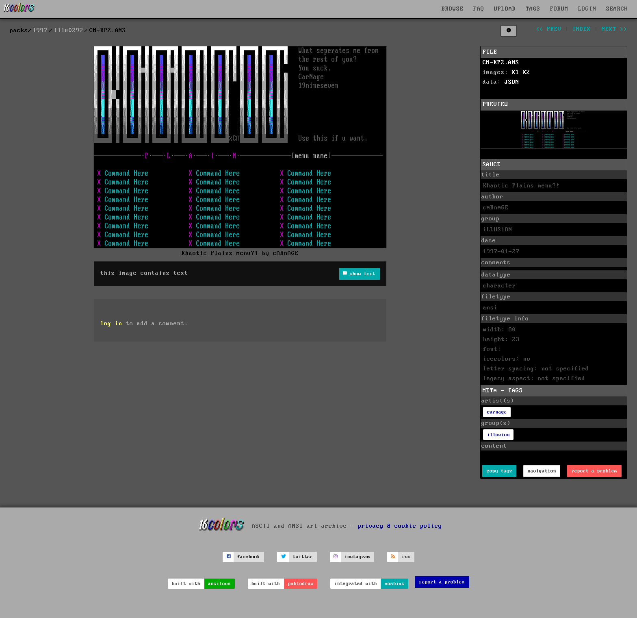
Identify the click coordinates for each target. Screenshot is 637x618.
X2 (526, 72)
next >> (614, 29)
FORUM (559, 9)
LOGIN (587, 9)
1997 (40, 30)
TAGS (533, 9)
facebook (248, 556)
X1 (515, 72)
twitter (303, 556)
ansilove (219, 583)
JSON (512, 82)
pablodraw (301, 583)
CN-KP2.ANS (501, 62)
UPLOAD (505, 9)
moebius (395, 583)
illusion (498, 434)
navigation (542, 471)
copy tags (499, 471)
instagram (357, 556)
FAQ (478, 9)
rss (406, 556)
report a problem (594, 471)
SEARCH (617, 9)
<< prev (548, 29)
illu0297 (68, 30)
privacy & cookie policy (400, 525)
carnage (497, 412)
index (581, 29)
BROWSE (453, 9)
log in (111, 323)
